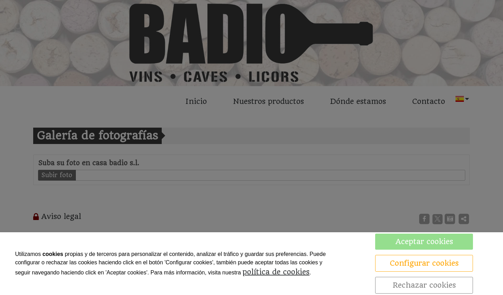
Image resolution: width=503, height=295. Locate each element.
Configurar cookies (424, 263)
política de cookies (275, 271)
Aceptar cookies (424, 241)
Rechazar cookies (424, 285)
